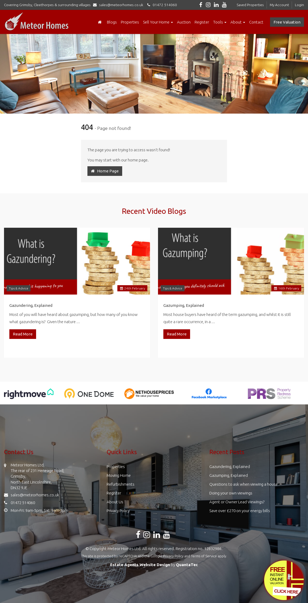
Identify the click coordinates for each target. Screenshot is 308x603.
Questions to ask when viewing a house (243, 484)
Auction (184, 22)
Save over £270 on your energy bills (239, 510)
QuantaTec (187, 564)
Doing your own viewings (230, 493)
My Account (279, 5)
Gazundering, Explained (30, 305)
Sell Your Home (158, 22)
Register (202, 22)
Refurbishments (120, 484)
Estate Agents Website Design (140, 564)
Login (299, 5)
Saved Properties (250, 5)
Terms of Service (204, 556)
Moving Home (119, 475)
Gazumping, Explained (183, 305)
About (237, 22)
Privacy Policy (118, 510)
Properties (130, 22)
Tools (219, 22)
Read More (23, 334)
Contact (256, 22)
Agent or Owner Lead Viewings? (236, 502)
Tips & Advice (18, 288)
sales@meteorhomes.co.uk (119, 5)
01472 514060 (161, 5)
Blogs (112, 22)
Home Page (105, 171)
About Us (115, 502)
